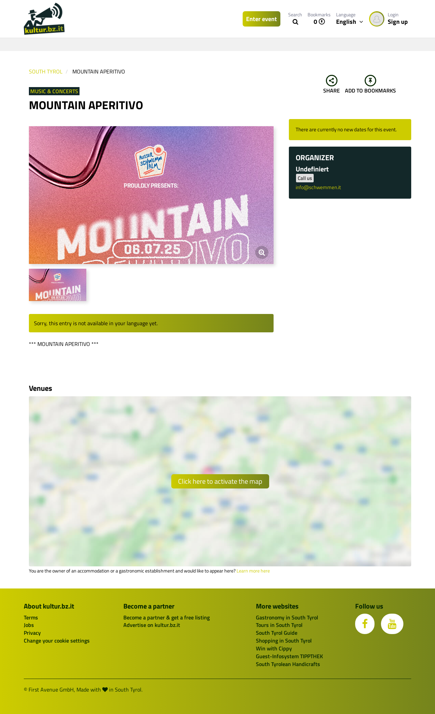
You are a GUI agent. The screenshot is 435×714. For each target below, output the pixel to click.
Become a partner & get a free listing (166, 617)
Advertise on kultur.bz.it (151, 625)
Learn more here (253, 570)
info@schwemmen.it (318, 187)
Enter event (261, 18)
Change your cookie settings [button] (57, 640)
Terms (31, 617)
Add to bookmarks (370, 85)
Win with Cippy (274, 648)
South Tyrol (46, 71)
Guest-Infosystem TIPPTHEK (289, 656)
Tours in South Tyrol (279, 625)
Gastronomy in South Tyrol (287, 617)
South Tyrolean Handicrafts (288, 664)
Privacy (32, 633)
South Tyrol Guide (276, 633)
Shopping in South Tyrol (284, 640)
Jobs (29, 625)
